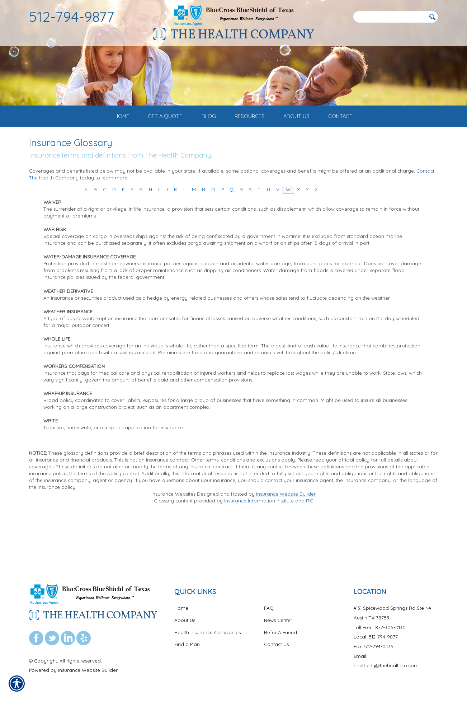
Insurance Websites (173, 538)
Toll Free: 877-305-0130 (380, 627)
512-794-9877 (71, 16)
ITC (309, 545)
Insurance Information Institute (259, 545)
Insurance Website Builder (286, 538)
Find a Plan (187, 644)
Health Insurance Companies (207, 632)
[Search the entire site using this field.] (389, 16)
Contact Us (276, 644)
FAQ (269, 608)
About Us (184, 620)
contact (273, 524)
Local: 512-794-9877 (376, 637)
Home (181, 608)
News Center (278, 620)
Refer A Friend (280, 632)
